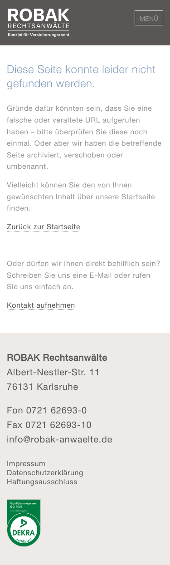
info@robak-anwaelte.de (59, 440)
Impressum (26, 464)
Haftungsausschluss (42, 482)
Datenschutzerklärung (45, 473)
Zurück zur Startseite (43, 227)
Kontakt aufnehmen (41, 306)
